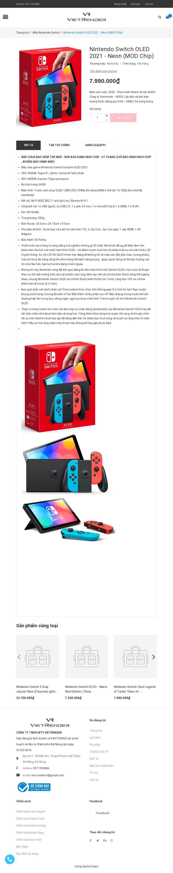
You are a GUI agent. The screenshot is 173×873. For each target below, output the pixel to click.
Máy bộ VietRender (102, 765)
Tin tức (94, 773)
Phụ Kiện (95, 744)
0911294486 (32, 4)
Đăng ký (135, 4)
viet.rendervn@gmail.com (47, 775)
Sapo (95, 866)
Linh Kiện (95, 737)
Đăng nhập (120, 4)
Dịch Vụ (94, 758)
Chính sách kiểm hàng (30, 832)
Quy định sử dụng (27, 853)
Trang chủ (96, 730)
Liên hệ (149, 4)
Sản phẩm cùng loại (37, 625)
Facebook (102, 813)
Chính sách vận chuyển (30, 811)
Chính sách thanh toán (30, 818)
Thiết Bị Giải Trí (99, 751)
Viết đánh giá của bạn (103, 71)
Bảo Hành (22, 846)
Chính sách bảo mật (29, 839)
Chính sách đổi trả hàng (31, 825)
